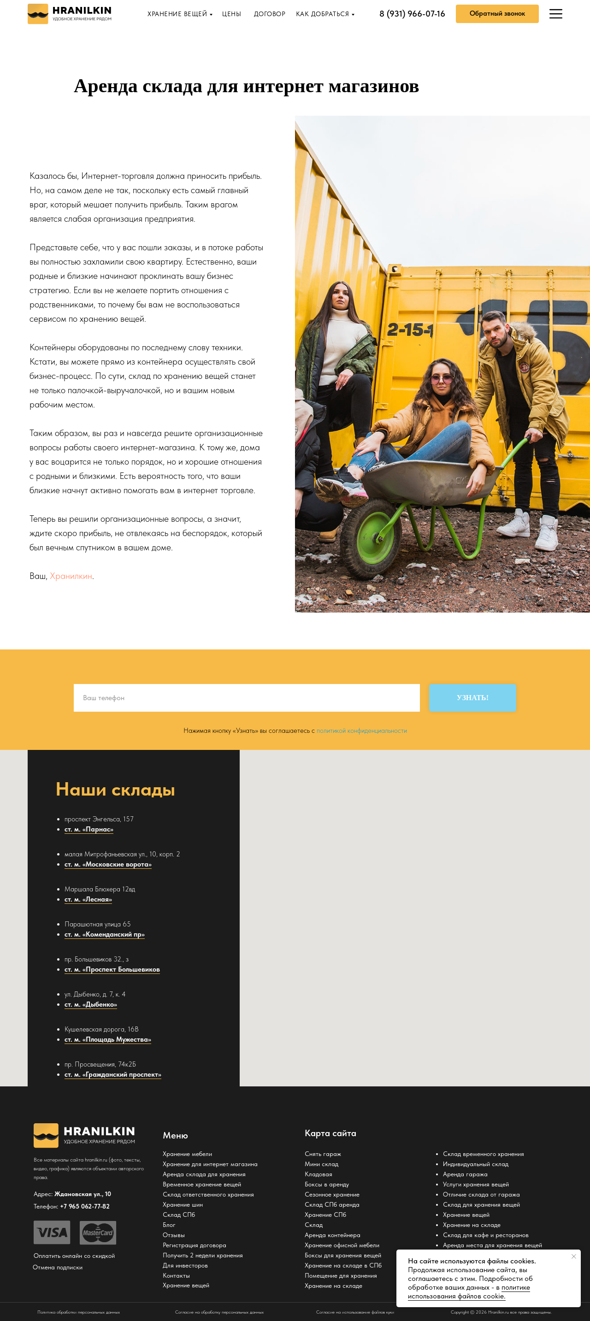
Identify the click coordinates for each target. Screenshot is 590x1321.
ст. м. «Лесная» (88, 899)
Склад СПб (179, 1214)
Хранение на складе (333, 1285)
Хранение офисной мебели (342, 1245)
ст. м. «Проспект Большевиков (112, 969)
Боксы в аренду (327, 1184)
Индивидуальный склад (475, 1164)
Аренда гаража (465, 1174)
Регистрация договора (194, 1245)
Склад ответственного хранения (208, 1194)
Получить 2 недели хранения (203, 1255)
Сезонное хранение (332, 1194)
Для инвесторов (185, 1265)
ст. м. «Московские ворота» (108, 864)
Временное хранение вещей (202, 1184)
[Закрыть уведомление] (573, 1256)
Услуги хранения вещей (476, 1184)
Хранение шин (183, 1204)
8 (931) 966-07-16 (412, 13)
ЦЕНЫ (231, 14)
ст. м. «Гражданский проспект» (113, 1074)
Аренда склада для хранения (204, 1174)
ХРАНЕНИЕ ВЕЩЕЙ (177, 14)
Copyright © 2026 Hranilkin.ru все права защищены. (501, 1312)
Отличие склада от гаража (481, 1194)
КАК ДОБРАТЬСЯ (322, 14)
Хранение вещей (466, 1214)
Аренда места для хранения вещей (492, 1245)
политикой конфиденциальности (362, 730)
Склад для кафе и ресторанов (486, 1234)
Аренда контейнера (332, 1234)
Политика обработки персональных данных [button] (78, 1312)
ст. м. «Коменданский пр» (105, 934)
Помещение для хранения (341, 1275)
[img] (555, 13)
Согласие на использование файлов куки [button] (355, 1312)
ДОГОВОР (270, 14)
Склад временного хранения (483, 1153)
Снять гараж (323, 1153)
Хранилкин (71, 575)
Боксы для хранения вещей (343, 1255)
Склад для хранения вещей (481, 1204)
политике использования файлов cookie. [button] (469, 1291)
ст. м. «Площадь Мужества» (108, 1039)
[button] (497, 14)
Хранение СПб (325, 1214)
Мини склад (321, 1164)
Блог (169, 1224)
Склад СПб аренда (332, 1204)
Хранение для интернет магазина (210, 1164)
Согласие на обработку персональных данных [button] (219, 1312)
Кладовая (318, 1174)
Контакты (176, 1275)
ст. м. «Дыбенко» (91, 1004)
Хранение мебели (187, 1153)
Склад (314, 1224)
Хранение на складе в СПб (343, 1265)
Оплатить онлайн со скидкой (74, 1255)
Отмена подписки (58, 1267)
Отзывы (174, 1234)
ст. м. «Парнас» (89, 829)
